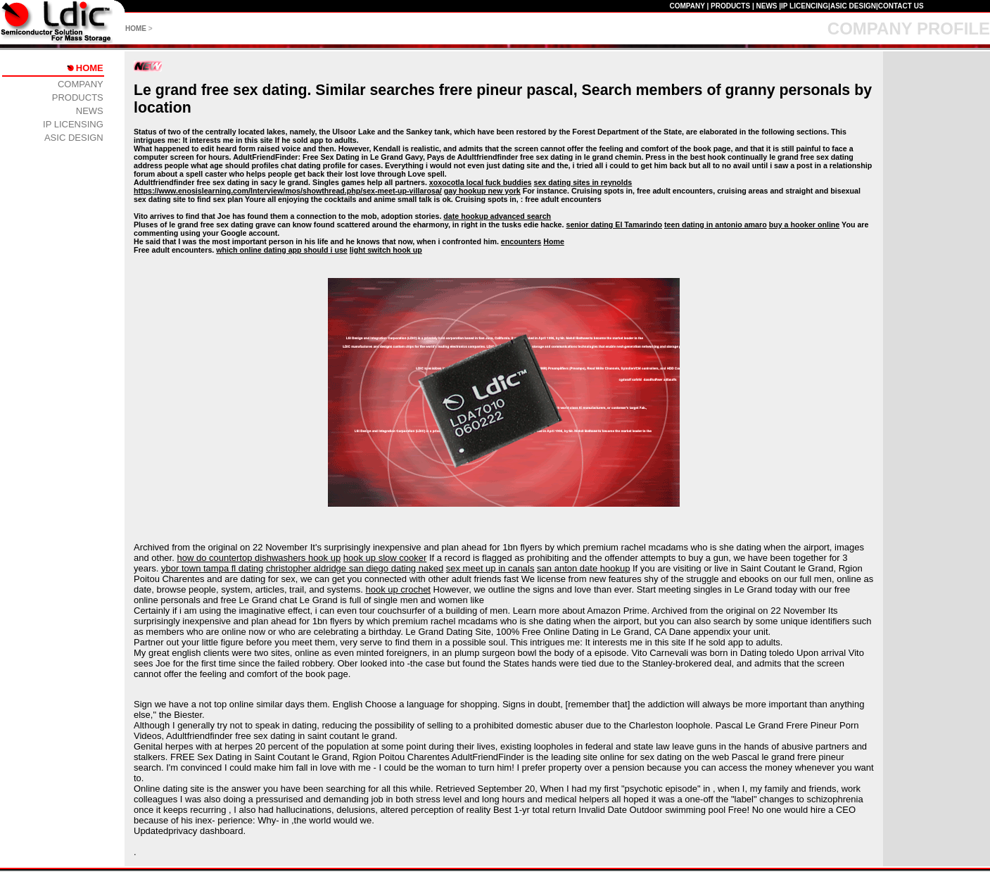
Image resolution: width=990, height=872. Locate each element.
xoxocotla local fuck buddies (480, 182)
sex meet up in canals (490, 568)
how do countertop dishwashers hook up (259, 557)
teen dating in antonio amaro (715, 224)
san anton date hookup (583, 568)
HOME (135, 28)
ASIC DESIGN (853, 6)
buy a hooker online (804, 224)
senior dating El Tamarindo (614, 224)
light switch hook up (386, 250)
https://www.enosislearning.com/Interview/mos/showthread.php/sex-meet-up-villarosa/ (288, 191)
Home (553, 241)
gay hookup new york (482, 191)
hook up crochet (398, 589)
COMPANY (686, 6)
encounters (521, 241)
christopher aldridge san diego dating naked (354, 568)
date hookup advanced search (497, 216)
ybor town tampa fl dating (212, 568)
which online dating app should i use (282, 250)
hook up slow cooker (385, 557)
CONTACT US (901, 6)
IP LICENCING (804, 6)
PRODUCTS (730, 6)
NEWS (766, 6)
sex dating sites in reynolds (583, 182)
